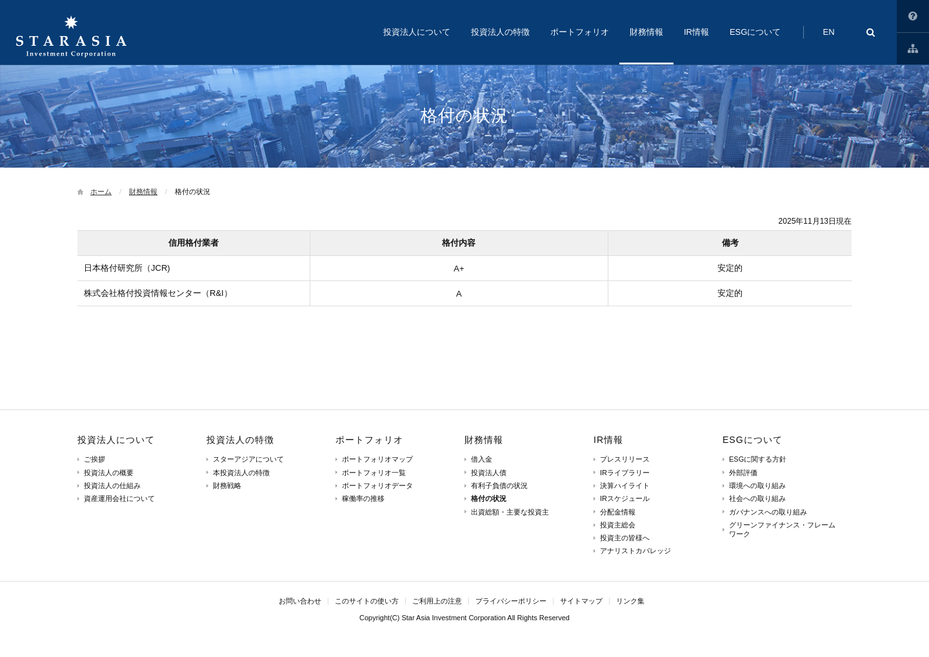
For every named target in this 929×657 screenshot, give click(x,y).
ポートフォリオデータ (377, 485)
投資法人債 (488, 472)
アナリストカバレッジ (635, 550)
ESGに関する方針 (757, 459)
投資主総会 (617, 525)
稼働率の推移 (363, 498)
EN (828, 32)
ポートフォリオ (369, 440)
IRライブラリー (625, 472)
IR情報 (608, 440)
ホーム (101, 191)
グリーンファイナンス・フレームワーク (782, 529)
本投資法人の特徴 (241, 472)
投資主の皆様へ (625, 538)
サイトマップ (913, 48)
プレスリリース (625, 459)
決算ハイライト (625, 485)
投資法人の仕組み (112, 485)
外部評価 (743, 472)
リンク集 (630, 601)
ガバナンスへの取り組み (768, 512)
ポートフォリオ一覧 (374, 472)
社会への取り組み (757, 498)
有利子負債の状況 (499, 485)
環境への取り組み (757, 485)
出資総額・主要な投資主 (510, 512)
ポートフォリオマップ (377, 459)
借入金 (481, 459)
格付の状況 (488, 498)
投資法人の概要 (109, 472)
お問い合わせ (300, 601)
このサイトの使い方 (913, 16)
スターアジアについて (248, 459)
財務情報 (143, 191)
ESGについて (753, 440)
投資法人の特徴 (240, 440)
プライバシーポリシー (510, 601)
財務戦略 (227, 485)
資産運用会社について (119, 498)
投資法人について (116, 440)
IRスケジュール (625, 498)
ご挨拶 (94, 459)
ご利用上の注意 (437, 601)
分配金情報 (617, 512)
